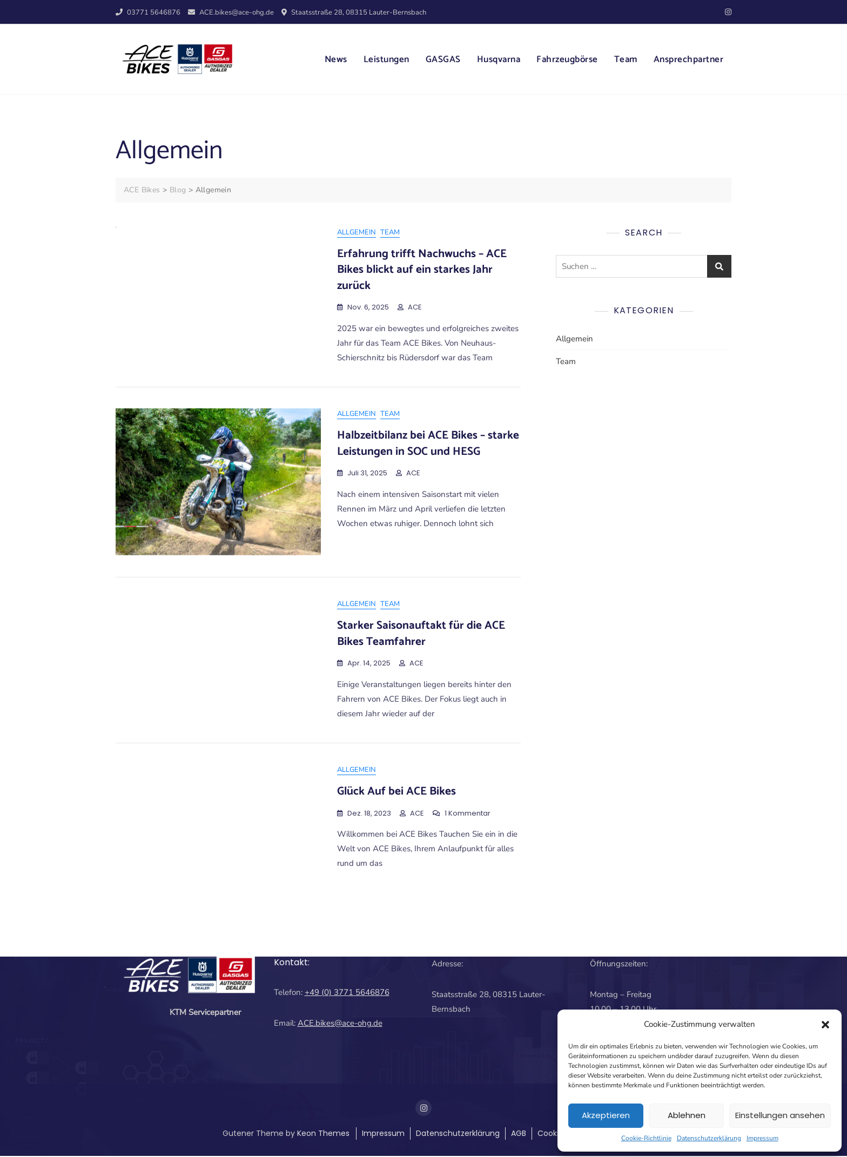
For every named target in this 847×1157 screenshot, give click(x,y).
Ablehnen (686, 1115)
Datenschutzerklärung (709, 1138)
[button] (825, 1024)
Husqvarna (499, 59)
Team (625, 59)
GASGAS (443, 59)
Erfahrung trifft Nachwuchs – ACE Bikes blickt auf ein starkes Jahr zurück (422, 270)
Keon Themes (323, 1134)
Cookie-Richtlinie (646, 1138)
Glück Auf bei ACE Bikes (396, 792)
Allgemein (356, 232)
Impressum (762, 1138)
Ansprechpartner (689, 59)
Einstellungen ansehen (780, 1115)
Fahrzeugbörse (567, 59)
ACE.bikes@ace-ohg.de (231, 12)
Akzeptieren (606, 1115)
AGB (518, 1134)
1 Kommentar (467, 814)
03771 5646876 (148, 12)
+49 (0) (319, 992)
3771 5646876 (361, 992)
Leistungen (386, 59)
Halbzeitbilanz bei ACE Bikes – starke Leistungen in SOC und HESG (428, 444)
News (336, 59)
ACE (415, 307)
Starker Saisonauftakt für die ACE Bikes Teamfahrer (421, 634)
